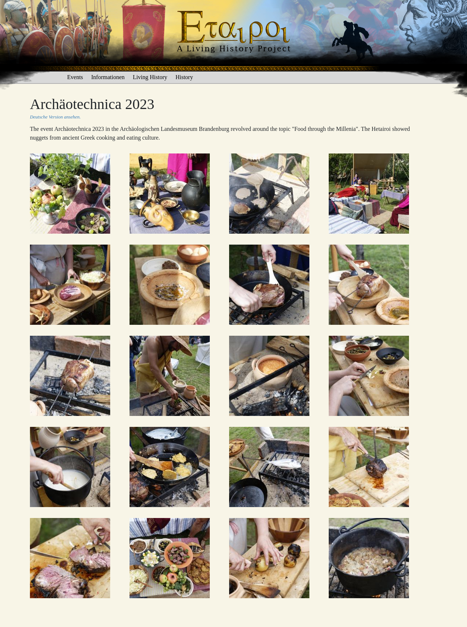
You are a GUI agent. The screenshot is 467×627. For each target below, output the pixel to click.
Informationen (108, 77)
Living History (150, 77)
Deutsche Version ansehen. (55, 117)
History (184, 77)
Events (75, 77)
